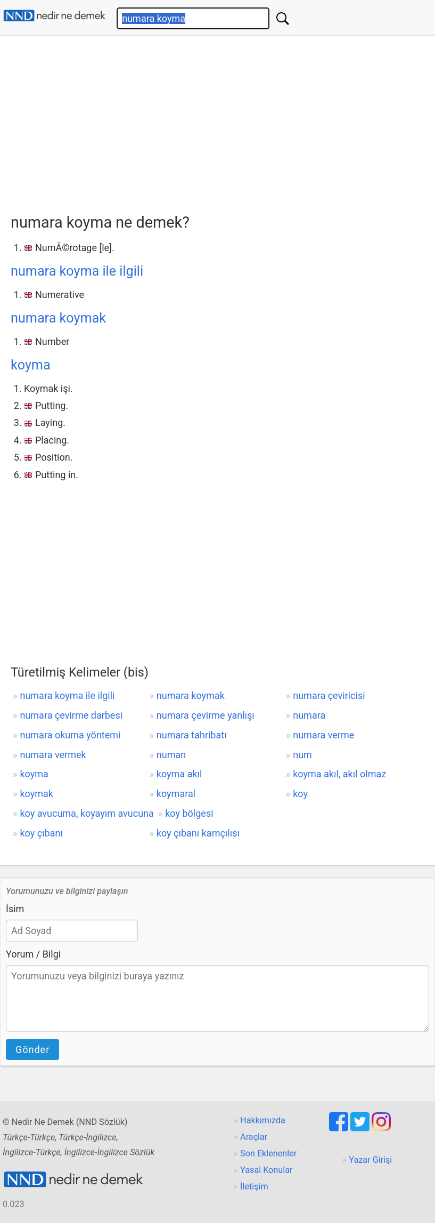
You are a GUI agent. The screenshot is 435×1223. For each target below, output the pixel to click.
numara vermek (53, 754)
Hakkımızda (262, 1120)
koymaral (176, 793)
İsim (15, 908)
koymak (36, 793)
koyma (31, 365)
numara (309, 715)
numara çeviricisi (329, 695)
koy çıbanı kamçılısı (198, 833)
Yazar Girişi (370, 1160)
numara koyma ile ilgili (77, 271)
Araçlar (253, 1137)
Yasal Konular (266, 1170)
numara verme (323, 735)
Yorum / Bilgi (33, 954)
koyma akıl (179, 773)
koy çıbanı (41, 833)
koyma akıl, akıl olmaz (339, 773)
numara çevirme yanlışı (206, 715)
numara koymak (58, 318)
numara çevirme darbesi (71, 715)
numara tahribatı (192, 735)
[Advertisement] (223, 121)
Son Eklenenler (268, 1153)
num (302, 754)
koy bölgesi (189, 813)
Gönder (32, 1049)
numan (171, 754)
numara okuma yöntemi (70, 735)
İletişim (254, 1186)
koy (300, 793)
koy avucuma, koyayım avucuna (86, 813)
